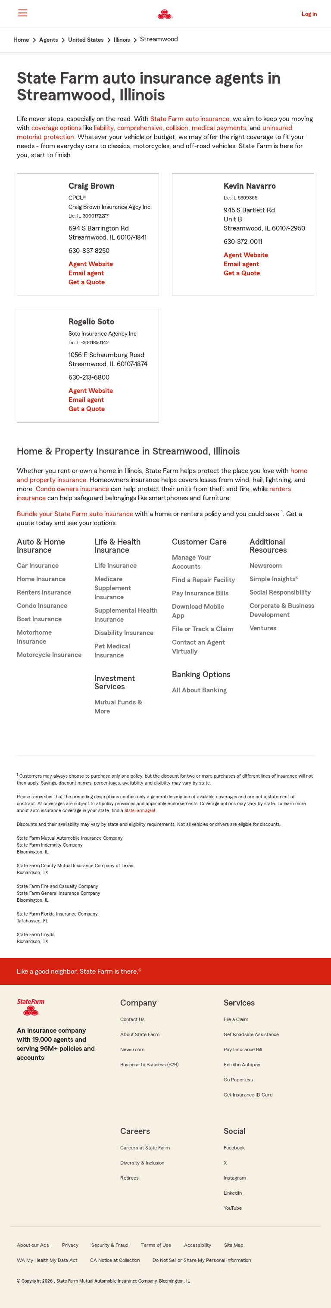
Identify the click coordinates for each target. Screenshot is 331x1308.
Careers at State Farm (145, 1147)
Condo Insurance (42, 605)
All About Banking (199, 690)
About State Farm (139, 1034)
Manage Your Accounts (191, 562)
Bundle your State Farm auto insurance (75, 514)
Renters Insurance (44, 592)
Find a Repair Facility (203, 579)
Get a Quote (87, 282)
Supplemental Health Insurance (126, 615)
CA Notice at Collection (115, 1260)
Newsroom (266, 565)
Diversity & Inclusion (142, 1162)
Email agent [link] (86, 273)
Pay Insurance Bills (200, 593)
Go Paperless (238, 1079)
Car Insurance (38, 565)
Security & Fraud (109, 1245)
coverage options (56, 128)
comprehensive (139, 128)
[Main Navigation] (22, 12)
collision (177, 128)
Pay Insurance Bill (243, 1049)
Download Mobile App (198, 611)
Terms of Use (156, 1245)
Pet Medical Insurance (112, 651)
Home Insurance (41, 579)
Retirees (129, 1177)
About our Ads (33, 1245)
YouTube (233, 1208)
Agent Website (91, 264)
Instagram (235, 1177)
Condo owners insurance (72, 489)
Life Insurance (115, 565)
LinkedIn (233, 1193)
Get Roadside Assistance (251, 1034)
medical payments (219, 128)
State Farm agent (140, 810)
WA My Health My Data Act (47, 1260)
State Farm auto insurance (189, 118)
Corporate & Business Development (282, 610)
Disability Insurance (123, 632)
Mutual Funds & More (118, 707)
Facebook (234, 1147)
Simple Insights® (274, 579)
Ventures (263, 628)
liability (104, 128)
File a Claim (236, 1019)
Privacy (70, 1245)
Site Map (234, 1245)
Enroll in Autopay (242, 1064)
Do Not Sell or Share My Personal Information (202, 1260)
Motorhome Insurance (34, 637)
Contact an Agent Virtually (198, 647)
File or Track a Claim (203, 629)
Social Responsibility (280, 592)
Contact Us (132, 1019)
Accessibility (197, 1245)
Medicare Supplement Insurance (112, 588)
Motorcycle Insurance (49, 654)
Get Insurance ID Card (248, 1094)
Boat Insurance (39, 619)
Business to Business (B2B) (149, 1064)
